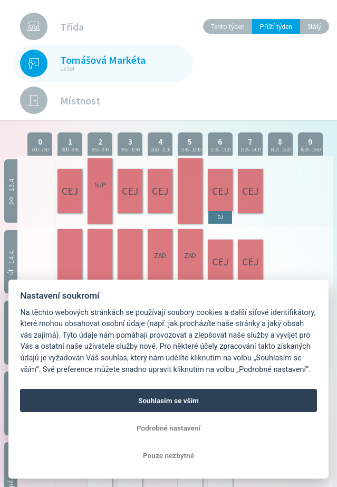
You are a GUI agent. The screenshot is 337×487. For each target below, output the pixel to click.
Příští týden (276, 26)
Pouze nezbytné (168, 455)
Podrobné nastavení (168, 428)
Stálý (314, 26)
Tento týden (228, 26)
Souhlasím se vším (168, 400)
